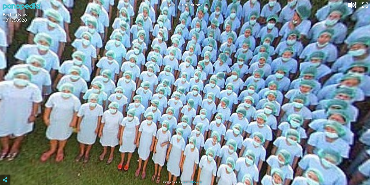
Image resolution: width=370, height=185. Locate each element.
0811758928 (15, 20)
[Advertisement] (185, 167)
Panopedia (192, 181)
